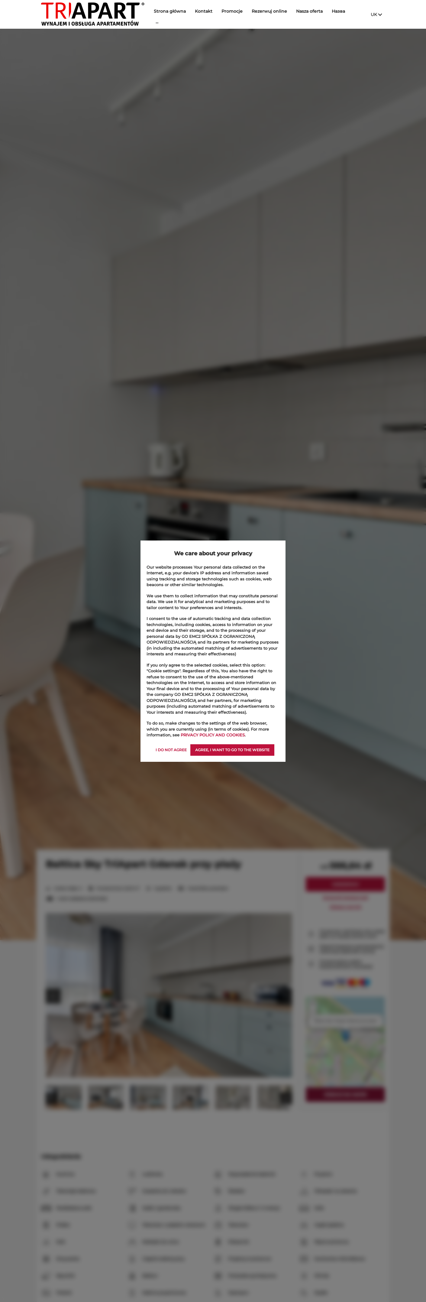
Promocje (232, 11)
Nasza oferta (309, 11)
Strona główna (170, 11)
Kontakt (203, 11)
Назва (338, 11)
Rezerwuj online (269, 11)
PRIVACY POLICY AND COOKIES (213, 734)
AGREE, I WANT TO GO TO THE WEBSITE (232, 750)
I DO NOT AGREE (171, 750)
